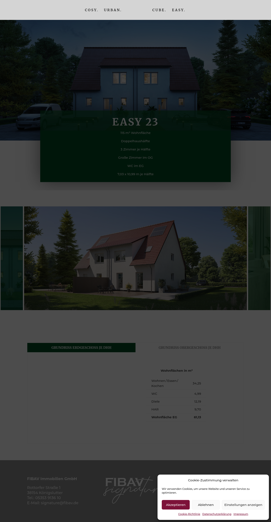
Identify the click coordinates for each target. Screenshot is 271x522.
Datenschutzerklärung (216, 514)
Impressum (241, 514)
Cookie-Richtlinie (189, 514)
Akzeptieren (175, 505)
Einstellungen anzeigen (243, 505)
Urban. (113, 10)
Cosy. (91, 10)
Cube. (159, 10)
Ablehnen (206, 505)
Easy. (178, 10)
